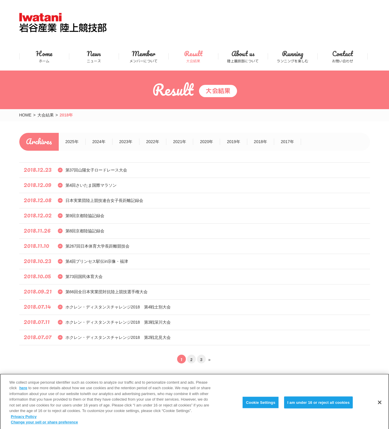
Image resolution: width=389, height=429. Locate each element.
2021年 (179, 141)
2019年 (233, 141)
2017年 (287, 141)
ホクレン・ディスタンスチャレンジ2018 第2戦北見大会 (118, 337)
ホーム (44, 56)
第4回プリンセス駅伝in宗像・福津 (96, 261)
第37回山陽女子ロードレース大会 (96, 170)
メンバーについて (143, 56)
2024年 (99, 141)
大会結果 (193, 56)
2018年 (260, 141)
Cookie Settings (260, 405)
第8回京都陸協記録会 (85, 231)
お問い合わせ (342, 56)
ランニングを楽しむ (292, 56)
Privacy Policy (24, 420)
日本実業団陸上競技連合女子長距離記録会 (104, 200)
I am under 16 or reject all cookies (318, 405)
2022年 (152, 141)
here (23, 391)
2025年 (72, 141)
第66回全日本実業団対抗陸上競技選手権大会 (106, 291)
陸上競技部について (243, 56)
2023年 (125, 141)
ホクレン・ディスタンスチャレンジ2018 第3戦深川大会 (118, 322)
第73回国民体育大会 (84, 276)
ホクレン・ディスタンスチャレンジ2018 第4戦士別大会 (118, 307)
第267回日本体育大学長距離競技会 (97, 246)
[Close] (379, 405)
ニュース (94, 56)
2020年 (206, 141)
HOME (25, 115)
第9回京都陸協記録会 (85, 215)
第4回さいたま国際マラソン (91, 185)
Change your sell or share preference (44, 425)
